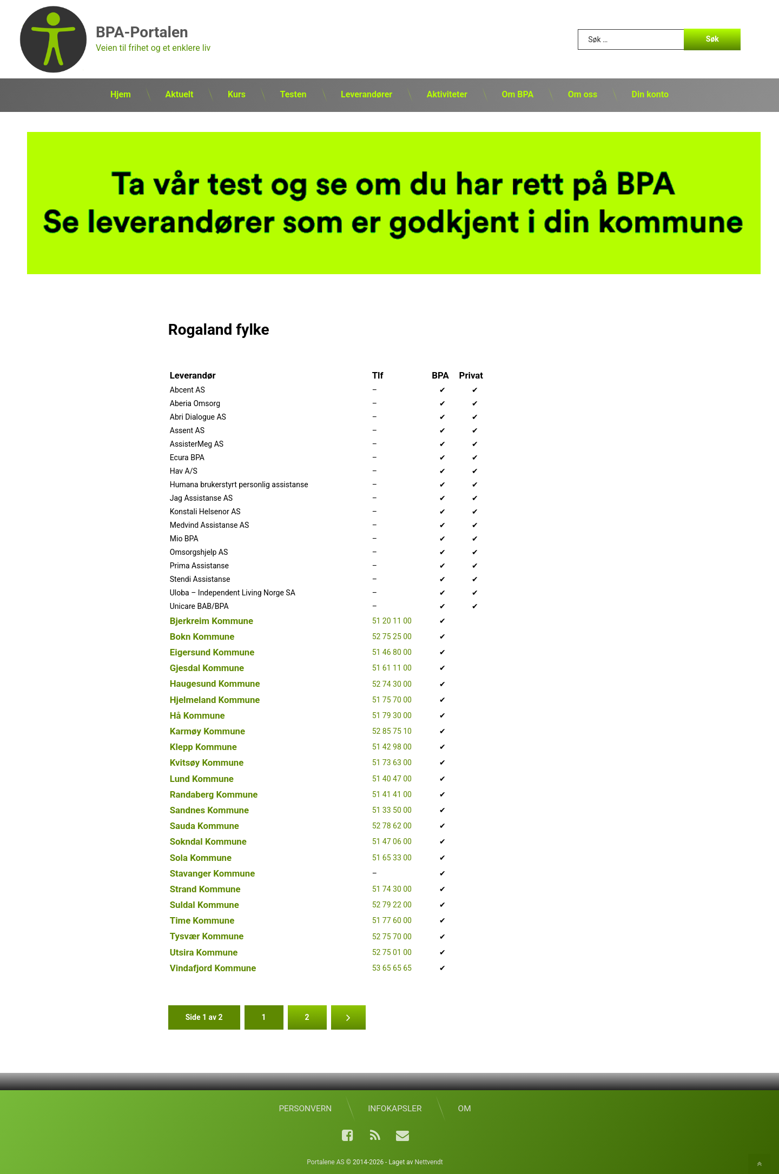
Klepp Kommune (203, 746)
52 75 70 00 (392, 935)
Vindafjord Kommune (213, 967)
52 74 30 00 (392, 683)
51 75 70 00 (392, 699)
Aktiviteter (447, 94)
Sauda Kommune (204, 825)
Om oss (582, 94)
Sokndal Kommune (208, 840)
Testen (293, 94)
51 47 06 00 (392, 841)
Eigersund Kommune (212, 651)
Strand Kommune (205, 888)
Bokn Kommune (202, 636)
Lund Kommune (202, 777)
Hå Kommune (197, 714)
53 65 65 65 (392, 967)
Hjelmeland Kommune (215, 698)
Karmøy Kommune (207, 730)
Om (464, 1108)
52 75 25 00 (392, 636)
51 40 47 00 (392, 777)
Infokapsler (394, 1108)
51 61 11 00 (392, 667)
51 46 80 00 (392, 651)
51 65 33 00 (392, 856)
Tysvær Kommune (207, 935)
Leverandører (366, 94)
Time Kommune (202, 919)
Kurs (237, 94)
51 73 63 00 (392, 762)
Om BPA (517, 94)
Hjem (120, 94)
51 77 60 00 (392, 920)
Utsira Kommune (204, 951)
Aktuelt (179, 94)
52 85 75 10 (392, 730)
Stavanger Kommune (212, 872)
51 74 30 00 (392, 888)
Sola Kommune (201, 856)
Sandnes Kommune (209, 809)
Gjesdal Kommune (207, 667)
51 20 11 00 (392, 620)
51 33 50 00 (392, 809)
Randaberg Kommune (214, 793)
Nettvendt (429, 1161)
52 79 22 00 (392, 904)
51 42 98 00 (392, 746)
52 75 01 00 (392, 951)
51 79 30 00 (392, 715)
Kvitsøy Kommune (207, 762)
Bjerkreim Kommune (211, 619)
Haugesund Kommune (215, 683)
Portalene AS (325, 1161)
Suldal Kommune (204, 904)
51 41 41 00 (392, 794)
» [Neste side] (348, 1017)
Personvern (305, 1108)
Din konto (650, 94)
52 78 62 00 (392, 825)
